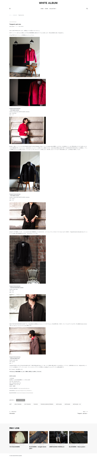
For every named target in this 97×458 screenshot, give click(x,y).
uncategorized (12, 22)
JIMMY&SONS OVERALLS (56, 447)
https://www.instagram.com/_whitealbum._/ (23, 390)
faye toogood (27, 404)
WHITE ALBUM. (59, 404)
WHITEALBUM (67, 404)
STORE (46, 8)
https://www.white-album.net (23, 388)
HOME (42, 8)
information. (28, 412)
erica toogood (18, 404)
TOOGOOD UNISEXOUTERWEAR (47, 404)
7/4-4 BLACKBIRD (14, 447)
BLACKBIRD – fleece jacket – (77, 447)
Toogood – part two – (68, 412)
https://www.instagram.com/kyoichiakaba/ (25, 393)
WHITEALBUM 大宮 (77, 404)
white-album (12, 26)
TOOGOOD (35, 404)
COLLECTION (52, 8)
